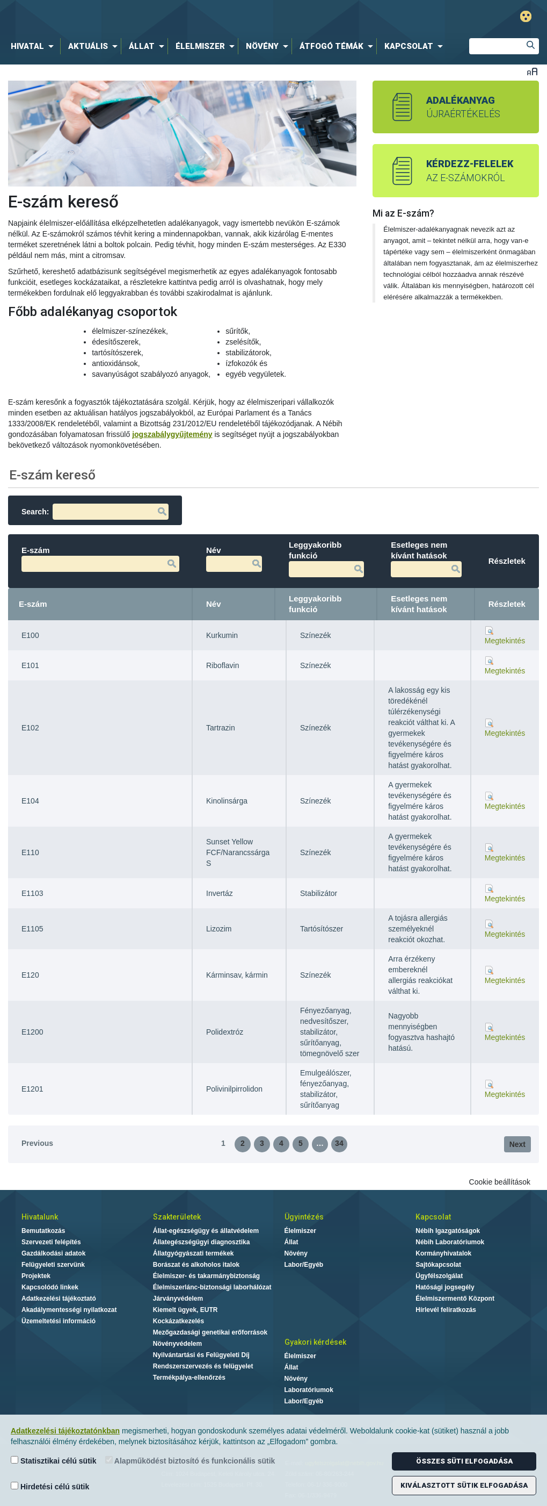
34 (339, 1143)
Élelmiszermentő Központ (454, 1298)
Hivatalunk (39, 1217)
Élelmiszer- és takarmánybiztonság (206, 1276)
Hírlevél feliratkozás (445, 1310)
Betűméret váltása (532, 71)
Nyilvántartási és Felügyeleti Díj (201, 1355)
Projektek (35, 1276)
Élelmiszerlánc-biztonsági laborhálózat (212, 1287)
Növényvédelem (177, 1343)
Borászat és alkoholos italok (196, 1264)
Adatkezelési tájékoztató (58, 1298)
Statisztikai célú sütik (54, 1460)
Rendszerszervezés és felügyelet (203, 1366)
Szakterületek (177, 1217)
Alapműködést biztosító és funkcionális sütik (190, 1460)
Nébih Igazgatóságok (447, 1231)
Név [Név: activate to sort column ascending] (213, 603)
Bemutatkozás (43, 1231)
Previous (37, 1143)
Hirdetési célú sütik (50, 1486)
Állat (291, 1242)
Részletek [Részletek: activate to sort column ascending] (507, 603)
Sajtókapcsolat (438, 1264)
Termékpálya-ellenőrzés (189, 1377)
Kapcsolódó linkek (49, 1287)
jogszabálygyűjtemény (172, 434)
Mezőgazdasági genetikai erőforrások (210, 1332)
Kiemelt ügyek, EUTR (185, 1310)
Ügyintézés (304, 1217)
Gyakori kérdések (315, 1342)
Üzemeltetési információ (58, 1321)
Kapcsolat (433, 1217)
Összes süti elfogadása (464, 1461)
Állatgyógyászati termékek (193, 1253)
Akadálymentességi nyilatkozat (68, 1310)
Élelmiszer (300, 1231)
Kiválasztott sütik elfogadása (464, 1485)
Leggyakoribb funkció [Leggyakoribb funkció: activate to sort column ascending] (315, 604)
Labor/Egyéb (304, 1264)
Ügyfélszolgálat (439, 1276)
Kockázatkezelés (178, 1321)
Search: (95, 512)
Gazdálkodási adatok (53, 1253)
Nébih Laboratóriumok (449, 1242)
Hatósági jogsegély (444, 1287)
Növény (296, 1253)
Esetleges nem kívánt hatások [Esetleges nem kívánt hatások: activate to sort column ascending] (419, 604)
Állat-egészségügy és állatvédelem (206, 1231)
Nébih (165, 16)
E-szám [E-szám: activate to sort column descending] (33, 603)
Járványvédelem (178, 1298)
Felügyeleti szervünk (53, 1264)
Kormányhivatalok (443, 1253)
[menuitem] (34, 46)
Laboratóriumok (309, 1390)
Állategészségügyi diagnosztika (201, 1242)
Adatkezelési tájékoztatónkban (65, 1430)
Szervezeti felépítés (51, 1242)
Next (517, 1144)
